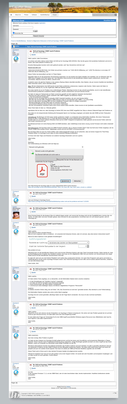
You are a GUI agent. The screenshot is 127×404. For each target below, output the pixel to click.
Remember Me (18, 33)
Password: (16, 29)
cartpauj (68, 386)
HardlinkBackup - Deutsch (24, 41)
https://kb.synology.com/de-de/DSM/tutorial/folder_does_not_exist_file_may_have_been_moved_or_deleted (60, 187)
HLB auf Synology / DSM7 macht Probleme (61, 41)
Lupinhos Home (22, 6)
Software (34, 14)
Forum (55, 14)
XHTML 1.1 (40, 395)
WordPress (14, 394)
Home (11, 15)
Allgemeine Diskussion (40, 41)
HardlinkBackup (44, 14)
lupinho (15, 207)
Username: (16, 25)
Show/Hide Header (109, 20)
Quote (34, 54)
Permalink (16, 55)
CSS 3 (48, 395)
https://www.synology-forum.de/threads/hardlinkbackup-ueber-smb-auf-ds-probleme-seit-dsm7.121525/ (58, 201)
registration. (42, 23)
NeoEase (30, 395)
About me (18, 14)
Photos (26, 14)
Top (115, 393)
